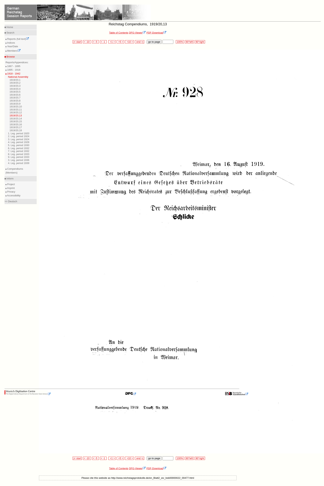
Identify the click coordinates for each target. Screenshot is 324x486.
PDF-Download (156, 32)
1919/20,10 (16, 106)
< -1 (103, 41)
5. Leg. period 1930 (18, 145)
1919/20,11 (16, 109)
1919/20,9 (15, 103)
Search (10, 32)
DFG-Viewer (137, 32)
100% (180, 41)
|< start (77, 41)
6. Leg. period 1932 (18, 148)
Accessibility (13, 195)
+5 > (120, 41)
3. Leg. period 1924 (18, 139)
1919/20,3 (15, 85)
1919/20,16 (16, 124)
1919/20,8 (15, 100)
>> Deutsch (11, 201)
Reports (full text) (17, 39)
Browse (10, 56)
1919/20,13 (16, 115)
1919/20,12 (16, 112)
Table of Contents (118, 32)
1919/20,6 (15, 94)
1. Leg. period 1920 (18, 133)
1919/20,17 (16, 127)
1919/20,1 (15, 79)
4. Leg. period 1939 (18, 163)
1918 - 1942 (13, 73)
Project (10, 184)
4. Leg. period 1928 (18, 142)
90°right (200, 41)
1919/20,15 (16, 121)
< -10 (87, 41)
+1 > (112, 41)
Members (13, 50)
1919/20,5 (15, 91)
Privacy (10, 191)
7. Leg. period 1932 (18, 151)
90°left (189, 41)
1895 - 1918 (13, 69)
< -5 (95, 41)
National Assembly (18, 76)
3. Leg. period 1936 (18, 160)
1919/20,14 (16, 118)
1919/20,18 (16, 130)
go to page (154, 41)
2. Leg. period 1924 (18, 136)
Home (9, 27)
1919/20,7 (15, 97)
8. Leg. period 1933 (18, 154)
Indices (10, 42)
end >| (139, 41)
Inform (9, 178)
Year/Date (12, 46)
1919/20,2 (15, 82)
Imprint (10, 188)
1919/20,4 (15, 88)
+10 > (129, 41)
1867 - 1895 (13, 66)
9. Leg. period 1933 (18, 157)
